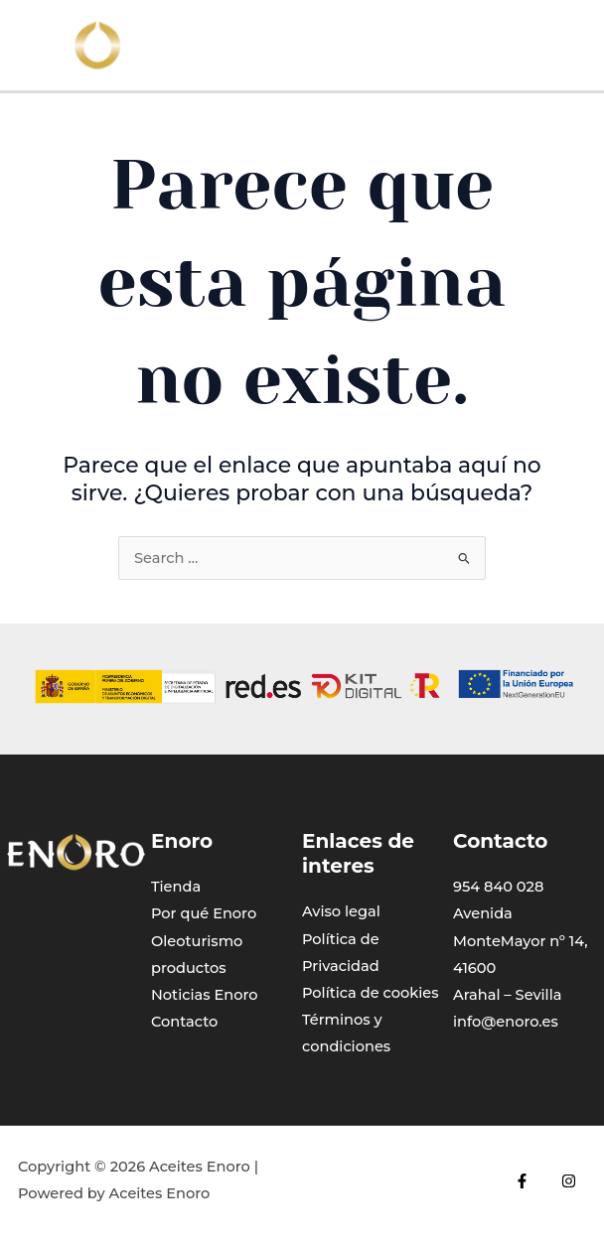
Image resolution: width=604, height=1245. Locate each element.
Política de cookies (370, 993)
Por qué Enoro (203, 913)
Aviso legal (341, 911)
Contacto (184, 1022)
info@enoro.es (505, 1022)
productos (188, 968)
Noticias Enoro (204, 995)
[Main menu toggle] (575, 45)
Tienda (176, 887)
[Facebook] (522, 1181)
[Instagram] (568, 1181)
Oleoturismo (196, 941)
